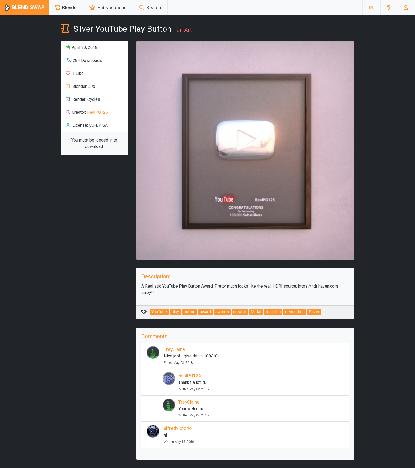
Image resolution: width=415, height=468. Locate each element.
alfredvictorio (178, 428)
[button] (389, 7)
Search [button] (150, 7)
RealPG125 (97, 112)
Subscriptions (108, 7)
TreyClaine (174, 349)
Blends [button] (65, 7)
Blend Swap (24, 8)
